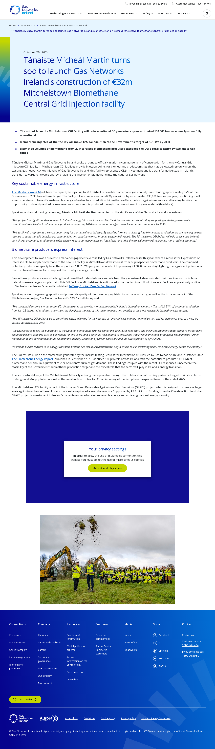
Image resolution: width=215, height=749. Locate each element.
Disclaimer (89, 718)
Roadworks (130, 649)
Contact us (183, 13)
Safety (146, 13)
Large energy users (19, 657)
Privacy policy (128, 718)
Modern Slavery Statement (155, 718)
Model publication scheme (76, 648)
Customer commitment (103, 636)
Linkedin (160, 651)
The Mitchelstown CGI (26, 192)
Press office (130, 642)
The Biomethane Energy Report (32, 359)
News (127, 635)
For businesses (17, 642)
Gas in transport (18, 649)
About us (163, 13)
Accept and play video (107, 468)
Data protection (75, 672)
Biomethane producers (16, 666)
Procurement (45, 683)
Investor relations (47, 668)
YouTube (161, 659)
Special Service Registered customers (104, 650)
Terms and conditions (50, 642)
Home (12, 25)
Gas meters (128, 13)
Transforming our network (63, 13)
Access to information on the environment (77, 661)
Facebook (161, 635)
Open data (72, 679)
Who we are (28, 25)
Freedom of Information (73, 636)
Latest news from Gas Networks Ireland (63, 25)
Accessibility (71, 718)
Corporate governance (44, 659)
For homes (15, 635)
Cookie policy (108, 718)
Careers (42, 649)
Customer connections (100, 13)
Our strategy (45, 675)
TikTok (159, 666)
